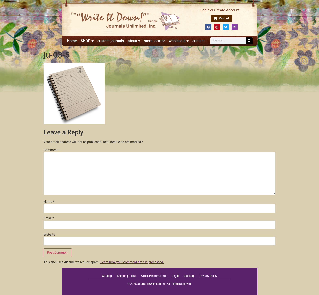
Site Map (189, 276)
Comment (52, 150)
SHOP (87, 41)
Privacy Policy (208, 276)
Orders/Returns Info (154, 276)
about (134, 41)
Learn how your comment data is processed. (132, 262)
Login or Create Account (219, 10)
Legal (175, 276)
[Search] (249, 40)
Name (49, 201)
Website (49, 234)
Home (72, 41)
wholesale (179, 41)
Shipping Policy (126, 276)
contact (198, 41)
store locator (154, 41)
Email (49, 218)
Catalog (107, 276)
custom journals (110, 41)
